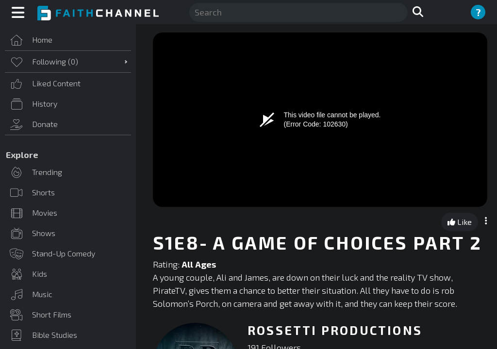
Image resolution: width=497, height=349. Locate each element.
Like (459, 221)
